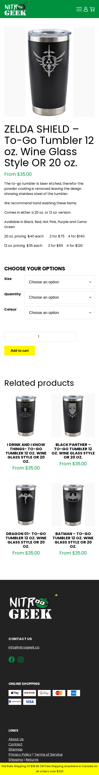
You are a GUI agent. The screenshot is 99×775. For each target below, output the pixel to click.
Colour (10, 309)
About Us (16, 739)
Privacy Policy (20, 754)
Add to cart (20, 350)
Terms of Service (48, 754)
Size (7, 278)
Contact (16, 744)
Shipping (16, 759)
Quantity (12, 294)
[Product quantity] (40, 337)
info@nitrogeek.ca (24, 647)
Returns (32, 759)
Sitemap (16, 749)
